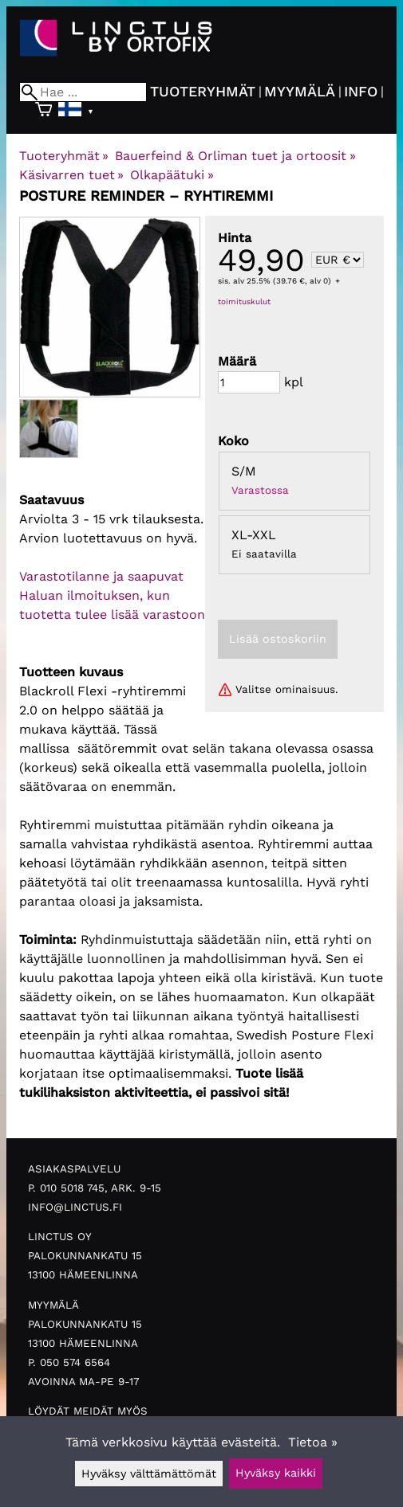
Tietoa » (313, 1442)
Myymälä (299, 91)
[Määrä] (249, 382)
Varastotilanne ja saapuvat (101, 576)
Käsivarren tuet (71, 174)
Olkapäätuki (171, 174)
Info (360, 91)
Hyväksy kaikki (275, 1472)
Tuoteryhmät (202, 91)
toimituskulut (244, 301)
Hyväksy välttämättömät (148, 1473)
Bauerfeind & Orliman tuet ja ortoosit (235, 155)
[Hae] (83, 92)
